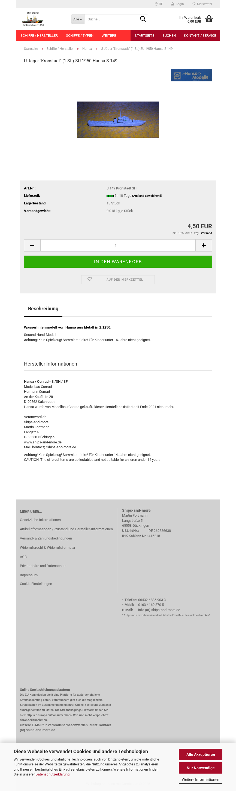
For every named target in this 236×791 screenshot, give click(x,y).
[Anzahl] (118, 245)
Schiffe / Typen (79, 35)
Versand (206, 233)
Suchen (169, 35)
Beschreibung (43, 308)
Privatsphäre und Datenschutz (43, 566)
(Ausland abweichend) (147, 196)
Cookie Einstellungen (36, 584)
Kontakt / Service (200, 35)
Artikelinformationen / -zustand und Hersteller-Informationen (66, 529)
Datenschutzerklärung (52, 774)
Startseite (144, 35)
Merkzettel (202, 4)
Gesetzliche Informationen (40, 520)
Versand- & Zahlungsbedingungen (46, 538)
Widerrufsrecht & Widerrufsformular (47, 547)
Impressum (29, 575)
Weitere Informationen (200, 779)
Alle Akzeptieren (200, 754)
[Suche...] (77, 19)
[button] (159, 4)
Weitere (109, 35)
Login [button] (177, 4)
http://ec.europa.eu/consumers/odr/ (49, 715)
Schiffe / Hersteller (39, 35)
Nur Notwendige (201, 768)
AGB (23, 557)
